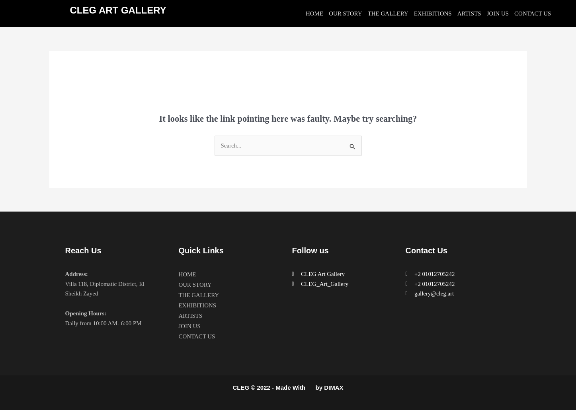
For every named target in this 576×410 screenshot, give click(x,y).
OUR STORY (345, 13)
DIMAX (333, 387)
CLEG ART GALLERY (118, 10)
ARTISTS (469, 13)
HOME (314, 13)
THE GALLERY (388, 13)
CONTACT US (532, 13)
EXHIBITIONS (433, 13)
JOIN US (498, 13)
